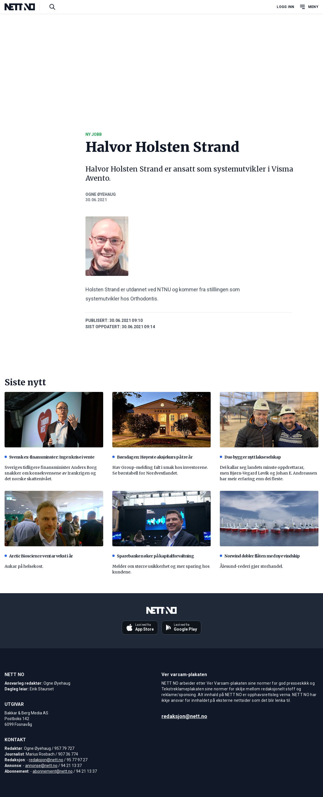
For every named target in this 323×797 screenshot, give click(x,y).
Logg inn (285, 7)
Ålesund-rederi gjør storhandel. (251, 566)
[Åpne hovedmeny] (308, 6)
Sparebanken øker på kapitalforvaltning (153, 556)
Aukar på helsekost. (24, 566)
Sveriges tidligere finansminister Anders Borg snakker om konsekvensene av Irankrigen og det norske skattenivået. (51, 473)
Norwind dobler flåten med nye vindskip (260, 556)
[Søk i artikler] (52, 6)
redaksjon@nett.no (46, 760)
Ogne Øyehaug (100, 194)
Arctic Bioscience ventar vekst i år (39, 556)
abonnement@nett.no (53, 771)
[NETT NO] (24, 6)
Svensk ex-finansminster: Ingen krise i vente (49, 457)
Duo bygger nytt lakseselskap (250, 457)
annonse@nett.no (41, 765)
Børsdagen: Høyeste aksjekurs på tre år (152, 457)
